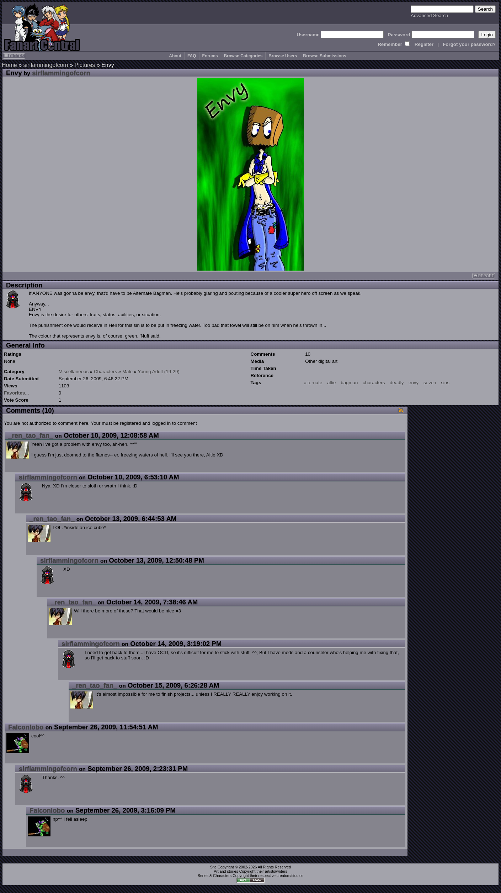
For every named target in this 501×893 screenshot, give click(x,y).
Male (127, 371)
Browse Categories (243, 55)
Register (424, 44)
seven (429, 382)
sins (445, 382)
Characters (105, 371)
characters (374, 382)
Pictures (85, 65)
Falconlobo (26, 727)
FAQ (191, 55)
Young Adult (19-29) (158, 371)
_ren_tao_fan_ (30, 435)
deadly (397, 382)
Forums (210, 55)
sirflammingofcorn (45, 65)
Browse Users (282, 55)
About (175, 55)
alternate (313, 382)
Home (9, 65)
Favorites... (16, 393)
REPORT (483, 275)
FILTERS (14, 56)
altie (331, 382)
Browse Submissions (324, 55)
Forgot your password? (469, 44)
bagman (349, 382)
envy (414, 382)
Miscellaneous (74, 371)
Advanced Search (429, 15)
